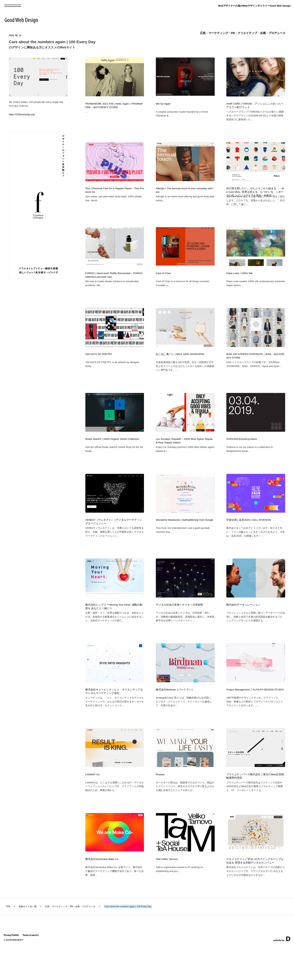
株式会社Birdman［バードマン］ (175, 702)
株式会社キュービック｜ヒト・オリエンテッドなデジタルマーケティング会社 (114, 704)
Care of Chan (163, 277)
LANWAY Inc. (92, 789)
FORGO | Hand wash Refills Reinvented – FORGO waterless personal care (113, 279)
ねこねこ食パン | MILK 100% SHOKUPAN (180, 359)
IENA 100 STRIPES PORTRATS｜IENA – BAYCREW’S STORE (255, 361)
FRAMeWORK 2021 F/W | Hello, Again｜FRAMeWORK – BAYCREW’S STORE (114, 105)
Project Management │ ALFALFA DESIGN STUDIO (255, 702)
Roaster (160, 789)
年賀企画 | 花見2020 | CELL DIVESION (248, 529)
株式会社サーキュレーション (243, 616)
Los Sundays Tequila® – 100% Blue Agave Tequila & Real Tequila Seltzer (184, 448)
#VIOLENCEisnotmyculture (241, 446)
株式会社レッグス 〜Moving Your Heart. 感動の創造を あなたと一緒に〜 (113, 618)
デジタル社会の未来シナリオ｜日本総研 (179, 616)
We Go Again (163, 103)
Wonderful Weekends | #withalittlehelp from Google (184, 529)
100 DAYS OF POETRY (98, 359)
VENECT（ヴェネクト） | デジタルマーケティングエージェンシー (113, 531)
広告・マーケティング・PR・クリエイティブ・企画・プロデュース (243, 33)
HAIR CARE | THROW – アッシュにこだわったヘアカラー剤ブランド (254, 105)
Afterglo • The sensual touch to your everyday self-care (185, 192)
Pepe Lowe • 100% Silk (239, 277)
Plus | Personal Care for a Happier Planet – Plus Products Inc (114, 192)
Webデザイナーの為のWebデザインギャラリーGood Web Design (254, 6)
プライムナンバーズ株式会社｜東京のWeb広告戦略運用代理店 (255, 791)
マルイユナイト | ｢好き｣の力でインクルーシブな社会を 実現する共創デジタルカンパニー (255, 878)
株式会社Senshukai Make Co (101, 876)
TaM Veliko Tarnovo (167, 876)
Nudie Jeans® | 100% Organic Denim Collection (112, 446)
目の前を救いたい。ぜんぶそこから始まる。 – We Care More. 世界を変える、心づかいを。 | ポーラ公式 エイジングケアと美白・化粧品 (255, 194)
